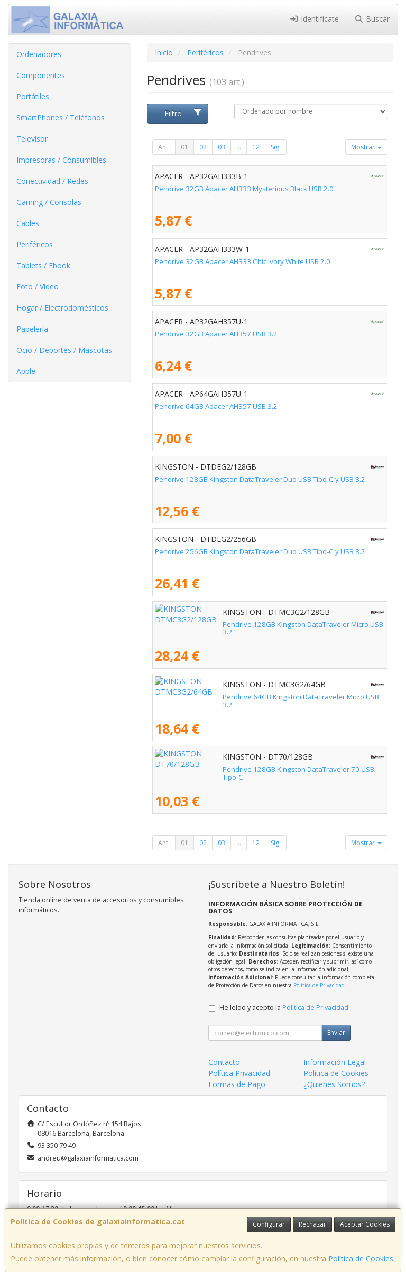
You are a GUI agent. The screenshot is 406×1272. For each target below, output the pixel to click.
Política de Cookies (360, 1259)
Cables (27, 223)
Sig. (276, 147)
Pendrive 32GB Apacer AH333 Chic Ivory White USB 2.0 (242, 261)
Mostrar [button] (366, 147)
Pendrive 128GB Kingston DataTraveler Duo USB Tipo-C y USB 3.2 (260, 479)
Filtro (183, 113)
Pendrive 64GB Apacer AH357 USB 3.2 (216, 406)
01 (184, 147)
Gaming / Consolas (48, 202)
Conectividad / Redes (52, 181)
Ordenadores (38, 54)
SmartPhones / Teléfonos (60, 118)
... (238, 147)
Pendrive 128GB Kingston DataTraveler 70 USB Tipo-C (242, 769)
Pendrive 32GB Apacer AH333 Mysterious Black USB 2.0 (244, 188)
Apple (25, 371)
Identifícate (314, 19)
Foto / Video (37, 287)
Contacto (224, 1062)
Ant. (164, 147)
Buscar (372, 19)
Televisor (32, 139)
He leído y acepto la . (284, 1007)
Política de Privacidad (319, 985)
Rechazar (312, 1224)
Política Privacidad (239, 1073)
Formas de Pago (236, 1084)
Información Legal (334, 1062)
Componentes (40, 75)
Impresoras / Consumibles (61, 160)
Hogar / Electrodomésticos (62, 308)
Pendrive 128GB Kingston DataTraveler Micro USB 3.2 (241, 624)
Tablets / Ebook (43, 265)
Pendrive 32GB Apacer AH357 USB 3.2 (216, 334)
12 (256, 147)
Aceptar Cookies (365, 1224)
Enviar (336, 1032)
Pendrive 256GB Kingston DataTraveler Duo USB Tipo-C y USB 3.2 (260, 551)
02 (203, 147)
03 (221, 147)
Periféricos (34, 244)
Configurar (269, 1224)
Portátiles (32, 96)
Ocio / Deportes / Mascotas (64, 350)
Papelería (32, 329)
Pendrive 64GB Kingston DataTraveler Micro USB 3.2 (239, 697)
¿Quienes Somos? (334, 1084)
